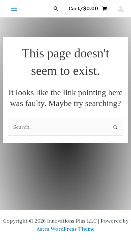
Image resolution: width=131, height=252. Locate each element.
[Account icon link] (121, 9)
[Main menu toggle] (14, 9)
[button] (56, 9)
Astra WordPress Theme (66, 229)
